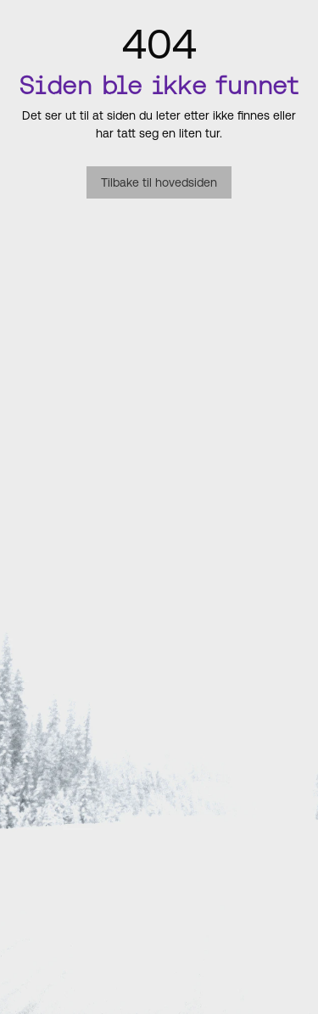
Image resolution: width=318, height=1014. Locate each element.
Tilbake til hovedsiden (159, 182)
